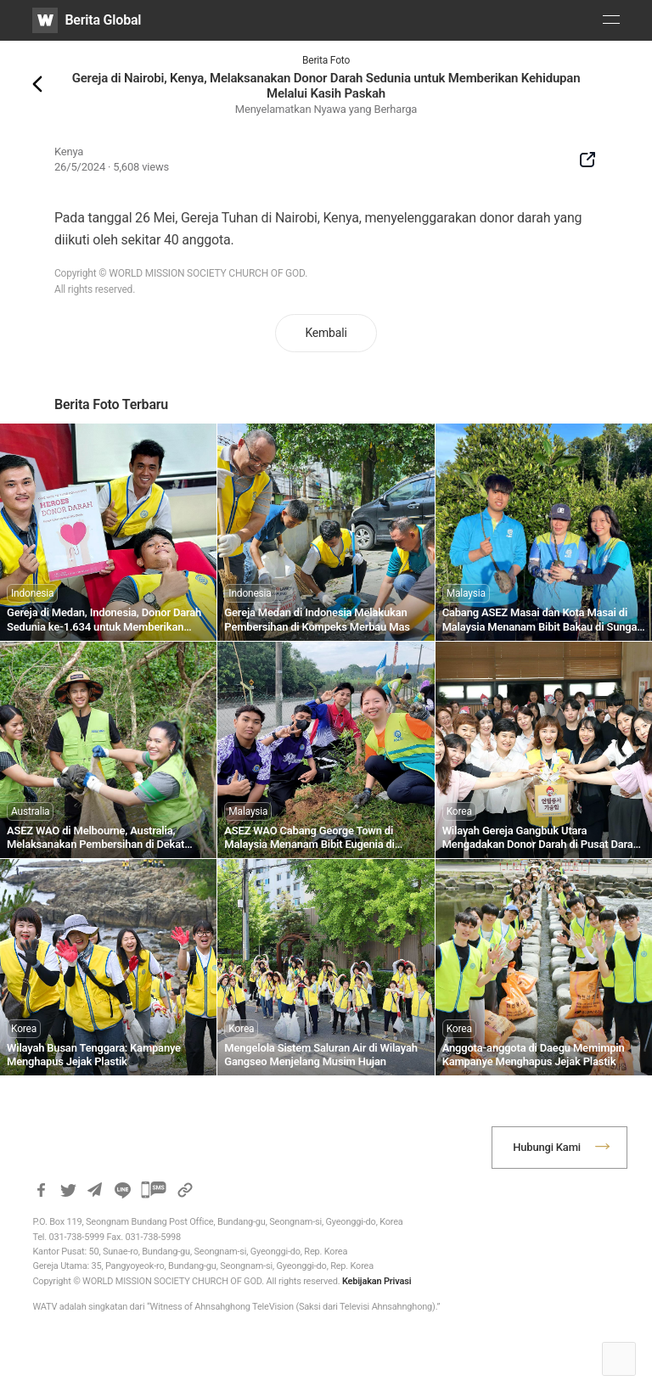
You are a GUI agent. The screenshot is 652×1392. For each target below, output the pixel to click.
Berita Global (103, 20)
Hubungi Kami (547, 1147)
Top (619, 1359)
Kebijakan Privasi (376, 1281)
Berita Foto (326, 60)
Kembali (325, 333)
